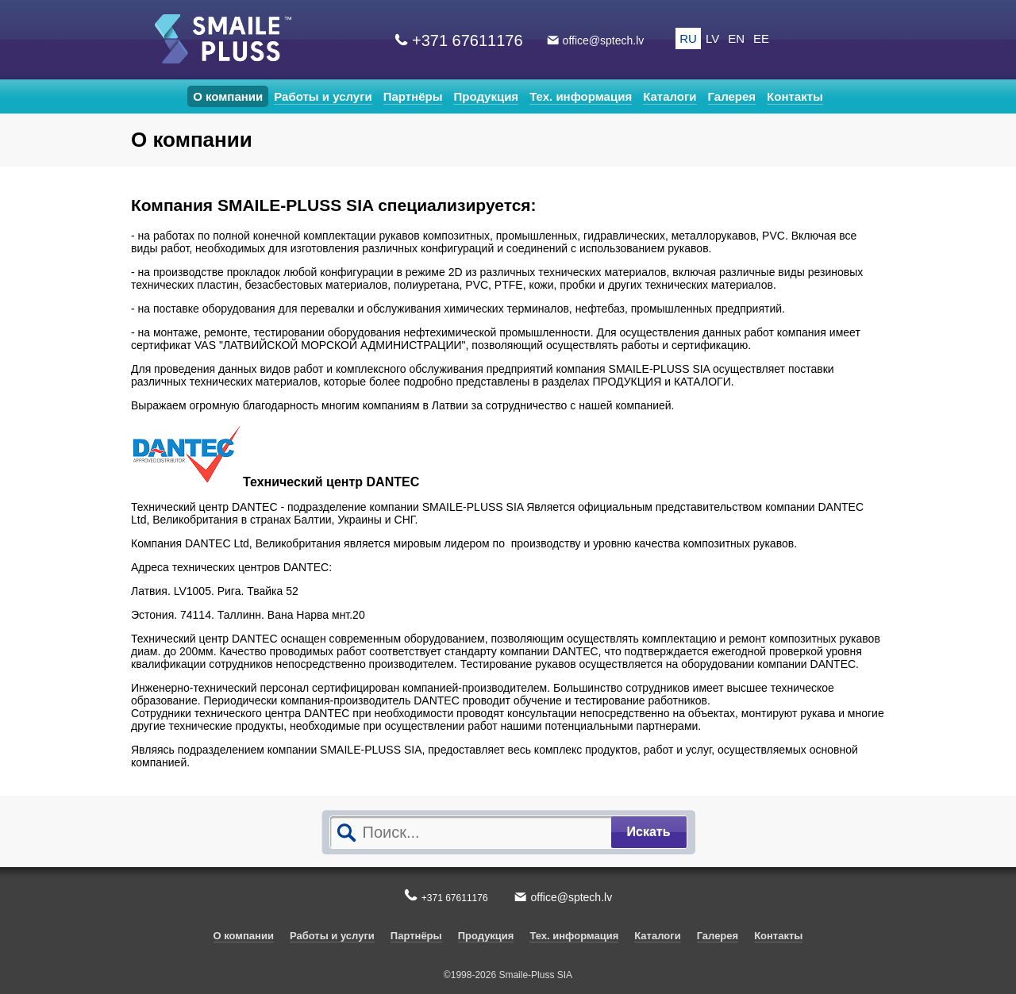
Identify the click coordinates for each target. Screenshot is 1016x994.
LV (712, 38)
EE (761, 38)
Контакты (795, 96)
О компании (228, 96)
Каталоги (669, 96)
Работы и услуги (322, 96)
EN (736, 38)
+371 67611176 (467, 40)
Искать (649, 832)
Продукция (485, 96)
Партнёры (413, 96)
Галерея (732, 96)
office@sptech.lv (604, 40)
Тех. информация (580, 96)
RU (688, 38)
